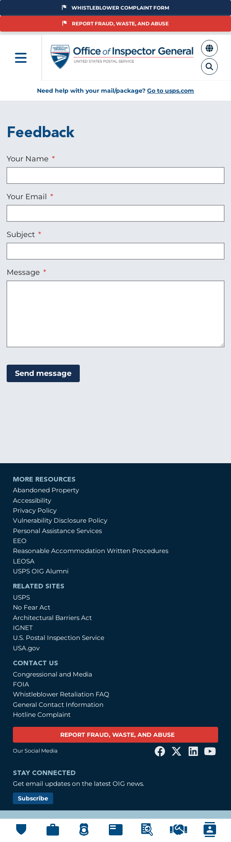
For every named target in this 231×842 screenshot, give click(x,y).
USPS (21, 597)
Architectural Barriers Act (52, 618)
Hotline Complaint (42, 715)
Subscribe (33, 798)
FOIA (21, 684)
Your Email (28, 196)
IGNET (23, 628)
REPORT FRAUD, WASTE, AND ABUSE (117, 734)
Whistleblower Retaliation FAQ (61, 694)
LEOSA (23, 561)
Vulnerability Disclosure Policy (60, 520)
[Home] (122, 66)
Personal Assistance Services (57, 531)
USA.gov (26, 648)
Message (24, 272)
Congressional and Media (52, 674)
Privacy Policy (35, 510)
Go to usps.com (170, 90)
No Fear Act (31, 607)
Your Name (29, 158)
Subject (22, 234)
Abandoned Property (46, 490)
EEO (20, 541)
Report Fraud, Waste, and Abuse (115, 23)
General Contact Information (58, 705)
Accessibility (32, 500)
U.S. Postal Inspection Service (58, 638)
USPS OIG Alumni (41, 571)
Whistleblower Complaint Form (115, 8)
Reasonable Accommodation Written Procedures (90, 551)
